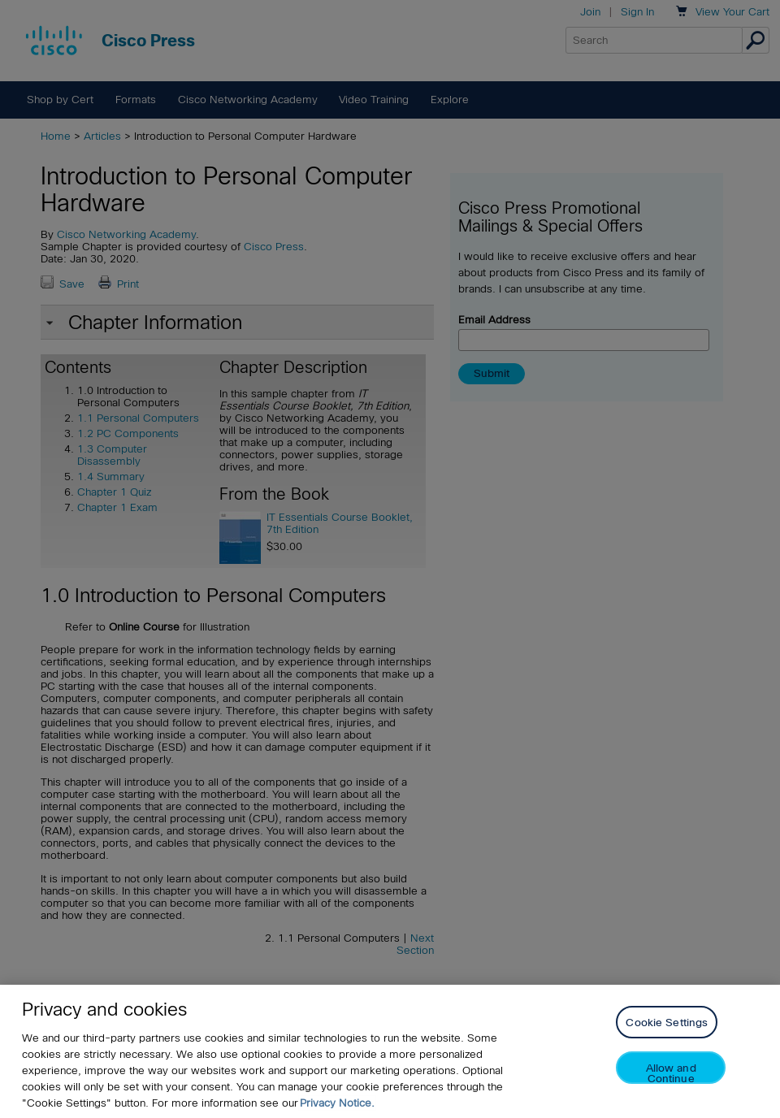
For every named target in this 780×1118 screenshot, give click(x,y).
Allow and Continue (671, 1073)
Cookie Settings (667, 1022)
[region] (390, 1051)
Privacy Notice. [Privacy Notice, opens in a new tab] (337, 1103)
